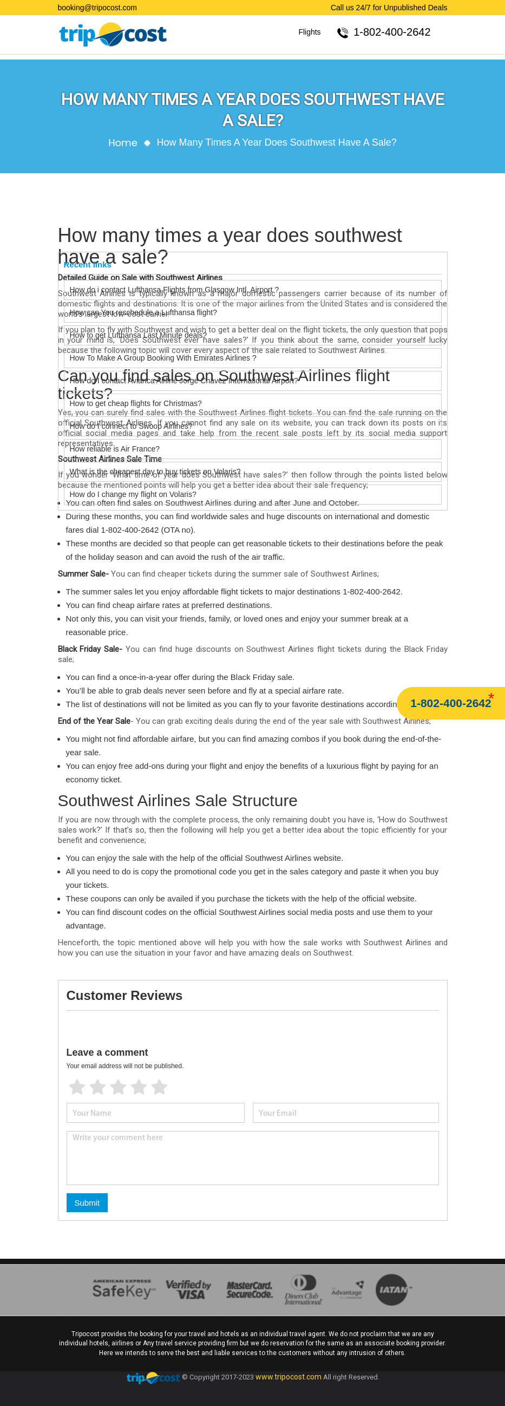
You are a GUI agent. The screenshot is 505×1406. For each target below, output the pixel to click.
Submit (87, 1202)
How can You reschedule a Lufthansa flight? (143, 312)
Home (122, 142)
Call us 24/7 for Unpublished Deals (389, 7)
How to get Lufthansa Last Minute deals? (138, 335)
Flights (309, 32)
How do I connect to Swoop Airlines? (131, 426)
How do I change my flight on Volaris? (133, 494)
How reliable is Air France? (116, 448)
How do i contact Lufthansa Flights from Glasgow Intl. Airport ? (174, 289)
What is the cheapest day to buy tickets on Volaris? (155, 471)
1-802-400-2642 (450, 703)
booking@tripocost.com (97, 7)
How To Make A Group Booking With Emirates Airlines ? (163, 358)
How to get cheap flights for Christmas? (136, 403)
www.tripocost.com (288, 1376)
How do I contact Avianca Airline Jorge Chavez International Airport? (184, 380)
